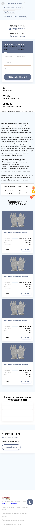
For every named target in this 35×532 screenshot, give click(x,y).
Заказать (26, 249)
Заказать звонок (19, 36)
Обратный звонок (11, 447)
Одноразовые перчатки (15, 4)
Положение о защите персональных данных (14, 515)
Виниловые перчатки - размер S (16, 232)
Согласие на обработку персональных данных (15, 508)
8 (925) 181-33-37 (17, 33)
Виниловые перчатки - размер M (16, 276)
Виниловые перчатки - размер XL (16, 364)
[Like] (33, 189)
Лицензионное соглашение (9, 503)
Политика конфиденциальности (13, 524)
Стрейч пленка (9, 12)
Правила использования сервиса (13, 520)
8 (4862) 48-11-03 (17, 26)
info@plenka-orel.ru (19, 29)
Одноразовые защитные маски (15, 16)
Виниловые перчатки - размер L (16, 320)
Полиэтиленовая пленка (12, 8)
